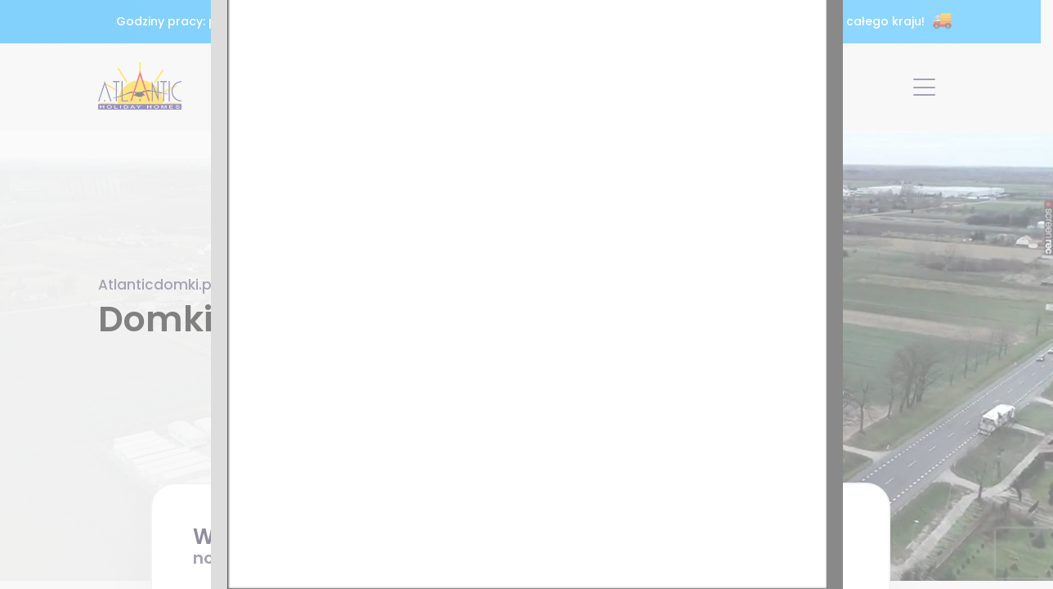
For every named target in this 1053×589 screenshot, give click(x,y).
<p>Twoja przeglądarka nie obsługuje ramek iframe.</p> (526, 294)
